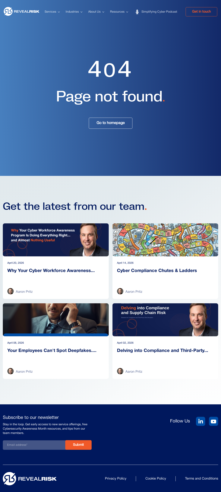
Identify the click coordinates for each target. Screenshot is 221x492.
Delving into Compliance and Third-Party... (162, 351)
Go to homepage (110, 123)
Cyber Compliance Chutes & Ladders (157, 271)
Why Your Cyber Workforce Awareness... (51, 271)
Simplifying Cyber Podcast (159, 12)
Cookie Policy (155, 478)
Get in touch (201, 11)
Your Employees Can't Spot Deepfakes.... (51, 351)
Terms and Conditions (201, 478)
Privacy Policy (115, 478)
